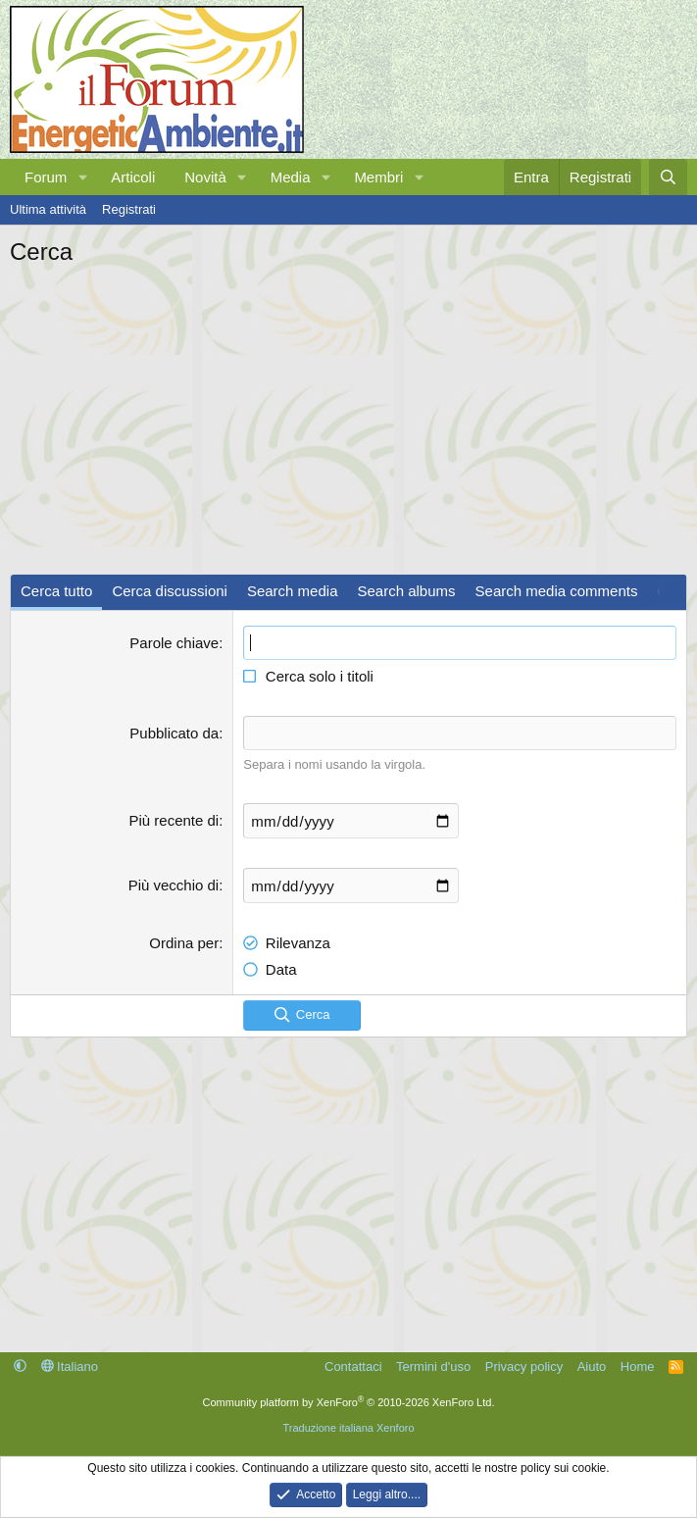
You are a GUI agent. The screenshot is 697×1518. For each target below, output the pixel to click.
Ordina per (184, 943)
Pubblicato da (174, 733)
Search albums (406, 590)
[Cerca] (668, 177)
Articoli (133, 177)
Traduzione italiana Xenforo (348, 1428)
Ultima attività (48, 209)
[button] (82, 177)
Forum (46, 177)
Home (638, 1365)
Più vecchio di (174, 885)
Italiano (70, 1365)
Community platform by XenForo (349, 1401)
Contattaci (353, 1365)
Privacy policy (524, 1365)
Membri (378, 177)
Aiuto (592, 1365)
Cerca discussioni (169, 590)
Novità (205, 177)
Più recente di (173, 820)
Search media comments (556, 590)
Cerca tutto (56, 590)
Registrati (129, 209)
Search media (292, 590)
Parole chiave (174, 642)
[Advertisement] (348, 415)
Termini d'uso (433, 1365)
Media (291, 177)
